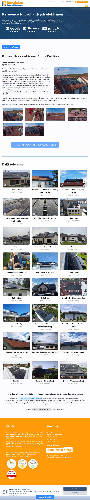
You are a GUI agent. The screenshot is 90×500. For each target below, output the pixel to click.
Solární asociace (19, 453)
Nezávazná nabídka (45, 497)
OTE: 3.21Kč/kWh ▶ (67, 2)
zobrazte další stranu (42, 409)
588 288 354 (82, 2)
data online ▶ (54, 2)
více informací (21, 493)
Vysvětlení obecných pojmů (21, 456)
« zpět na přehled (11, 47)
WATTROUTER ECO (9, 85)
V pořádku (75, 489)
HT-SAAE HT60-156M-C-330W (18, 77)
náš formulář (68, 457)
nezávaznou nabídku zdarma (31, 398)
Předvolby (75, 493)
